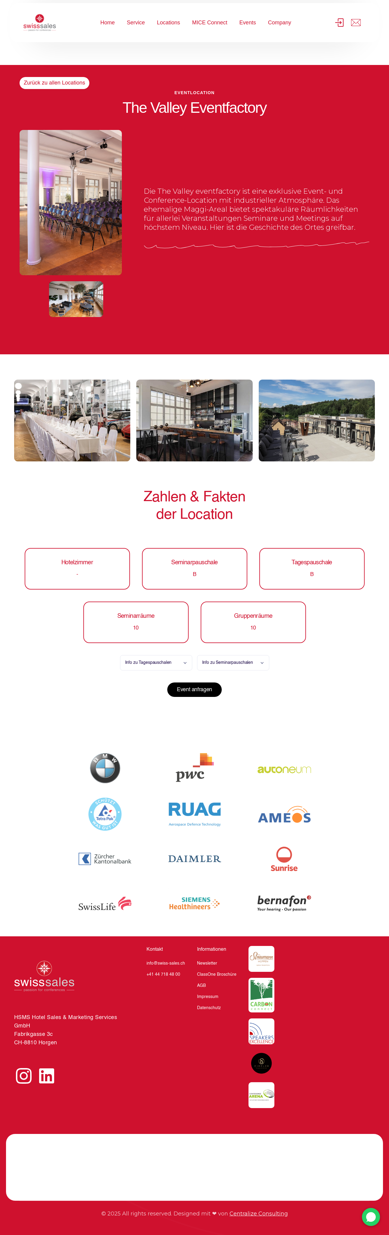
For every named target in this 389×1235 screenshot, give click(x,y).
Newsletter (207, 963)
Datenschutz (209, 1008)
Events (247, 23)
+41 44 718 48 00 (163, 974)
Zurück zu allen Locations (54, 83)
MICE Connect (209, 23)
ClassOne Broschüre (216, 974)
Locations (168, 23)
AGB (201, 986)
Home (107, 23)
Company (279, 23)
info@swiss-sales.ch (166, 963)
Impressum (207, 997)
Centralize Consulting (259, 1213)
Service (136, 23)
